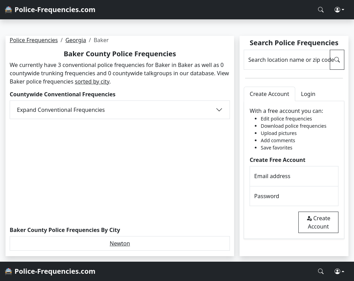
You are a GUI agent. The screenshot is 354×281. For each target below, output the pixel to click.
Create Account (318, 222)
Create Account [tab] (269, 94)
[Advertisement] (120, 173)
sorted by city (92, 81)
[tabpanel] (294, 170)
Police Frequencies (34, 40)
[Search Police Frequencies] (321, 10)
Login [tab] (308, 94)
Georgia (75, 40)
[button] (339, 10)
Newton (120, 243)
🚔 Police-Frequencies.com (49, 9)
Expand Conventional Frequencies (61, 110)
